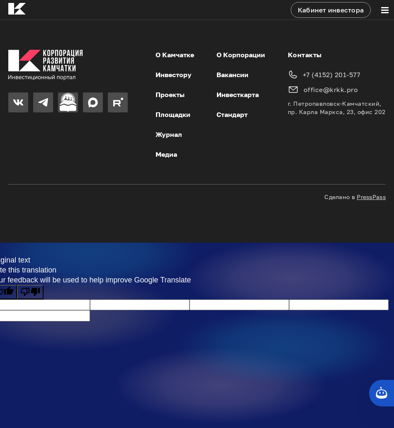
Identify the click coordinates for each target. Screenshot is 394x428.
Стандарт (232, 114)
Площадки (173, 114)
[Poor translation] (30, 292)
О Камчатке (175, 55)
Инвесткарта (237, 94)
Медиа (166, 154)
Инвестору (174, 75)
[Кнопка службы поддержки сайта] (381, 393)
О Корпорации (240, 55)
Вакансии (232, 75)
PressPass (371, 196)
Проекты (170, 94)
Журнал (169, 134)
